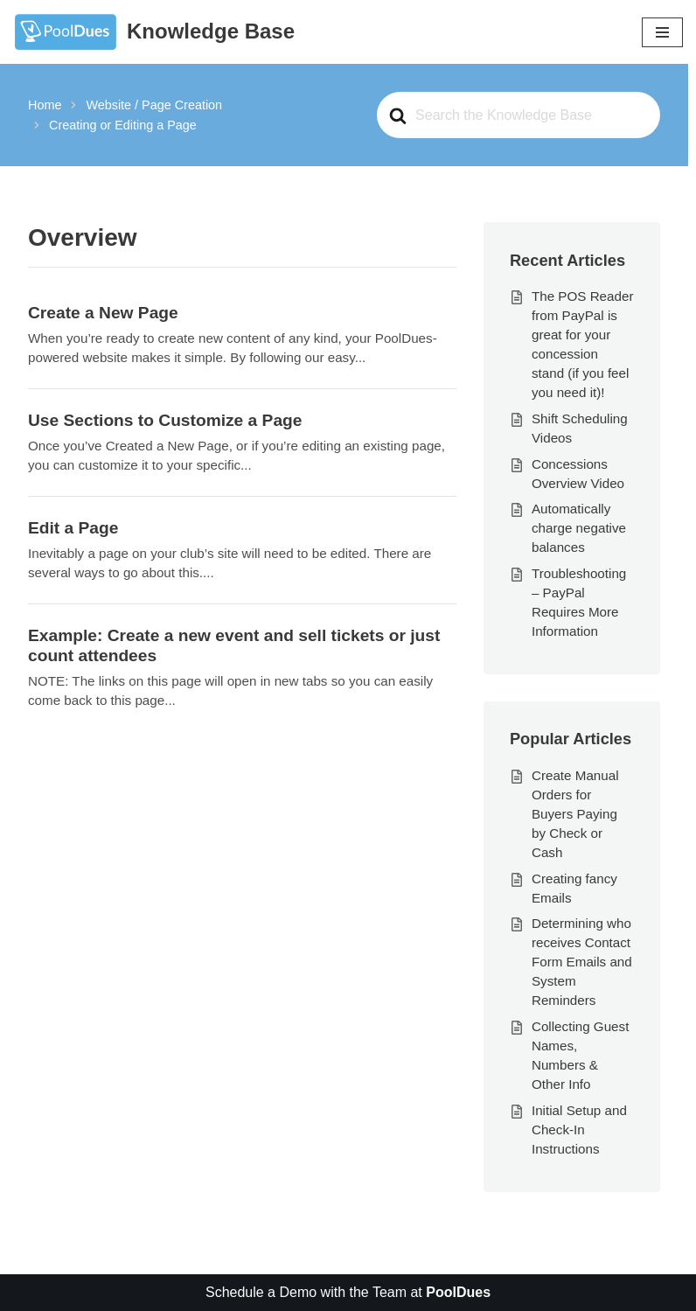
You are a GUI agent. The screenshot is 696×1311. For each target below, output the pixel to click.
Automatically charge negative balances (579, 527)
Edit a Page (73, 528)
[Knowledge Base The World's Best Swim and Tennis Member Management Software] (154, 32)
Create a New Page (103, 312)
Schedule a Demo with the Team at (348, 1292)
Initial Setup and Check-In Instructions (579, 1129)
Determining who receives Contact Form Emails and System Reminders (582, 962)
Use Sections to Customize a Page (165, 420)
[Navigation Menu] (662, 32)
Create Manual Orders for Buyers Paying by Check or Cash (575, 814)
